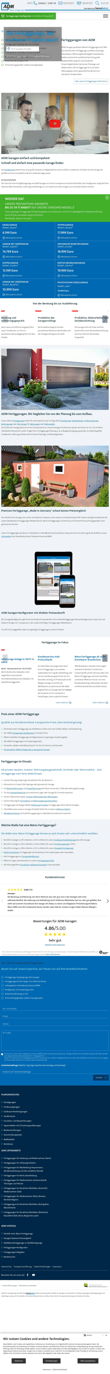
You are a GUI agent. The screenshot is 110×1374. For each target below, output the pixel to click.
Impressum (47, 1369)
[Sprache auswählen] (84, 1335)
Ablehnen (18, 1361)
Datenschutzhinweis (60, 1369)
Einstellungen (52, 1361)
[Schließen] (106, 1335)
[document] (55, 1347)
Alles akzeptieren (88, 1361)
